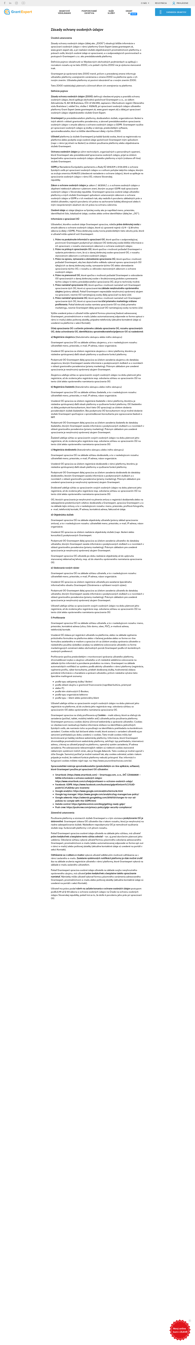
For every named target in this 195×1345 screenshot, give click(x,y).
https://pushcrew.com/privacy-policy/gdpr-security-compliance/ (99, 807)
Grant (129, 11)
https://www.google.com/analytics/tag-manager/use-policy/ (108, 794)
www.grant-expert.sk (61, 49)
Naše (111, 11)
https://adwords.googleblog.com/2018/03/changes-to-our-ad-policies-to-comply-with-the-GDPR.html (95, 799)
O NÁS (144, 3)
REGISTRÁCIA (161, 3)
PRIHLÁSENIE (180, 3)
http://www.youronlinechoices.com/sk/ (112, 760)
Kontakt (86, 322)
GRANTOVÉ (64, 11)
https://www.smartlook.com (82, 774)
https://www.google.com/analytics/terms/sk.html (98, 791)
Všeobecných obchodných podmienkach (104, 61)
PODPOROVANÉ (89, 11)
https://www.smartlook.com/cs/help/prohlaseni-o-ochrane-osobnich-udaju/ (94, 781)
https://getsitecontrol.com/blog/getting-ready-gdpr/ (98, 804)
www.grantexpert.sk (123, 46)
